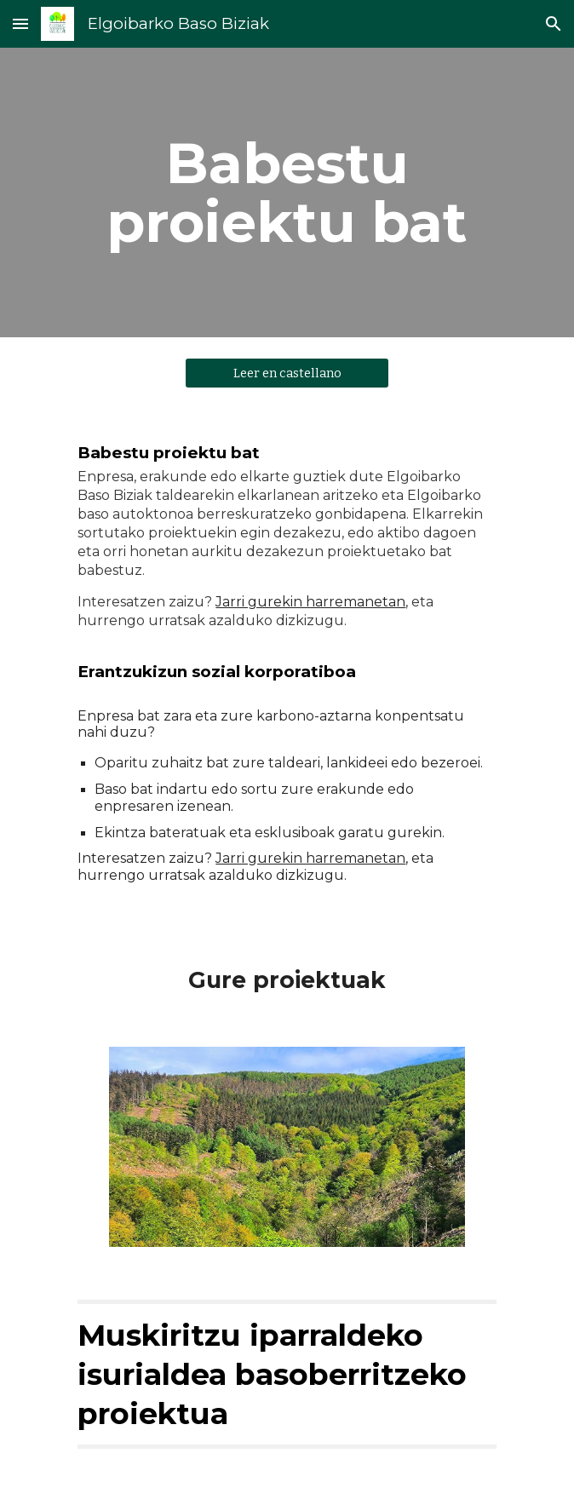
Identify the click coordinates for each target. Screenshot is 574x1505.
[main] (286, 192)
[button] (20, 23)
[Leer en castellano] (287, 373)
